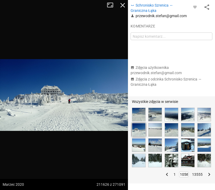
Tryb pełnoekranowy (112, 5)
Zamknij (122, 5)
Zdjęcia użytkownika (156, 70)
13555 (197, 174)
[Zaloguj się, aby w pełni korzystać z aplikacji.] (195, 7)
